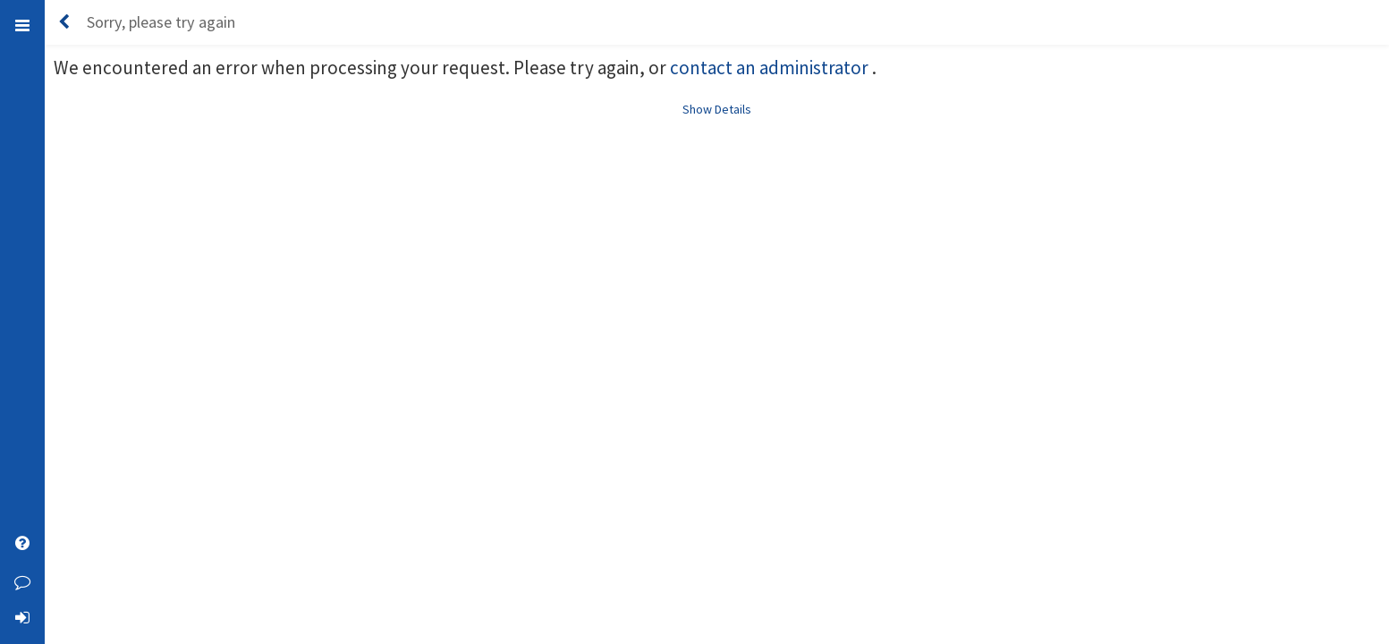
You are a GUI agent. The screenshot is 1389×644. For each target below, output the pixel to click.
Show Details (716, 109)
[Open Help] (22, 546)
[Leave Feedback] (22, 581)
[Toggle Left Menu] (22, 24)
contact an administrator (771, 67)
